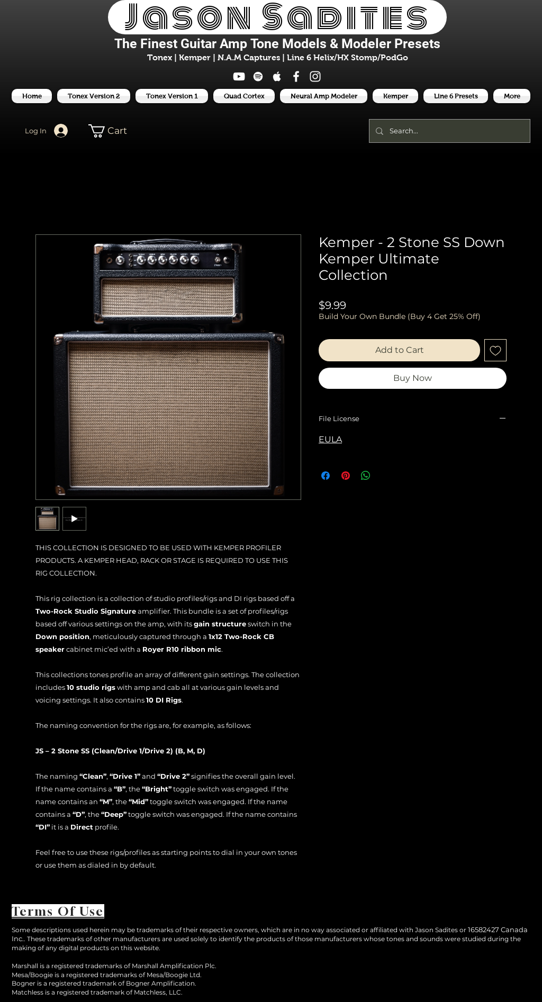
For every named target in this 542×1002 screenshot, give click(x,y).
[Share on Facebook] (325, 475)
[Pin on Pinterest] (345, 475)
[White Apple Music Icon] (277, 76)
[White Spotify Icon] (258, 76)
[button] (456, 96)
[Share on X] (386, 475)
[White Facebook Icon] (296, 76)
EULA (330, 439)
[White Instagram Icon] (315, 76)
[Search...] (449, 131)
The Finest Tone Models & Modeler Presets (277, 43)
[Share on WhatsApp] (365, 475)
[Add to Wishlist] (495, 350)
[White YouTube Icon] (239, 76)
